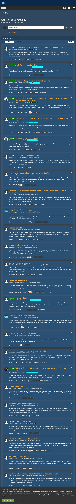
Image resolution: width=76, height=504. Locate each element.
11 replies (21, 167)
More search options (13, 32)
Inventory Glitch (21, 298)
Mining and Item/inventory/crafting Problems (32, 81)
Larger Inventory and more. (19, 263)
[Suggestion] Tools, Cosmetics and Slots (24, 245)
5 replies (24, 415)
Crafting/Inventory (16, 386)
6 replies (23, 292)
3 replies (24, 75)
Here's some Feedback (18, 280)
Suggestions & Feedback (31, 175)
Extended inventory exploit (19, 456)
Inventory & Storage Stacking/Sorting (23, 439)
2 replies (24, 92)
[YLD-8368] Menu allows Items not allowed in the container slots (40, 47)
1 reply (21, 59)
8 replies (23, 204)
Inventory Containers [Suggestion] (22, 315)
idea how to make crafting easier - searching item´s (29, 173)
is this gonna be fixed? (23, 421)
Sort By (71, 41)
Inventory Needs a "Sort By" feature (22, 333)
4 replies (23, 257)
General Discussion (28, 352)
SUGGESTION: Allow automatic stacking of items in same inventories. (36, 474)
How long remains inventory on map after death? (28, 351)
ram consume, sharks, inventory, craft (29, 138)
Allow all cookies (8, 500)
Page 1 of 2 (18, 41)
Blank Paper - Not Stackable (26, 65)
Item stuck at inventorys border (27, 156)
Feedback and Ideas (16, 228)
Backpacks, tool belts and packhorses (23, 404)
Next (9, 41)
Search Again (68, 27)
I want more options (21, 500)
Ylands (6, 13)
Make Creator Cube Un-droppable (22, 210)
